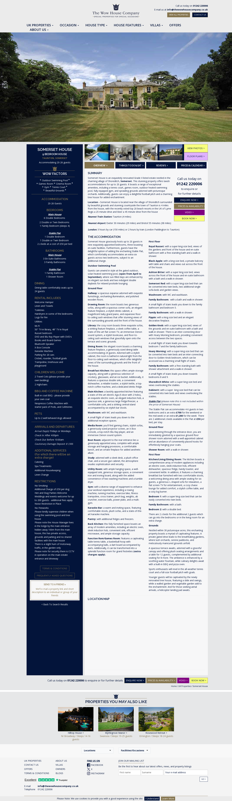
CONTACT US (200, 14)
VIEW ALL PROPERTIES (178, 14)
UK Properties (184, 686)
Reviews (162, 165)
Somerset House (200, 686)
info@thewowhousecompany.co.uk (187, 9)
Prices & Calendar (193, 165)
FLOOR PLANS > (196, 156)
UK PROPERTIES (32, 760)
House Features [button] (129, 25)
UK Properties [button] (40, 25)
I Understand (152, 798)
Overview (100, 165)
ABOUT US (61, 760)
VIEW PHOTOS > (196, 148)
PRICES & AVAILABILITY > (191, 206)
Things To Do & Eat (131, 165)
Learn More (168, 798)
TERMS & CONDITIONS (36, 773)
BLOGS (59, 773)
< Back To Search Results (54, 604)
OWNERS (60, 769)
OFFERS (28, 769)
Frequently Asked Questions (55, 575)
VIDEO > (189, 212)
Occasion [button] (69, 25)
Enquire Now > (135, 680)
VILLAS (59, 764)
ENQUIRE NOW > (189, 200)
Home (174, 686)
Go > (203, 779)
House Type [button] (96, 25)
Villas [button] (156, 25)
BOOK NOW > (189, 218)
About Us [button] (39, 30)
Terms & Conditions (54, 568)
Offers (175, 25)
